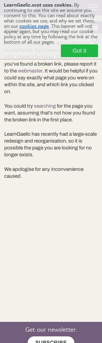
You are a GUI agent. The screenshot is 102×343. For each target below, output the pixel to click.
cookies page (34, 25)
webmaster (30, 71)
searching (45, 106)
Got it (79, 50)
